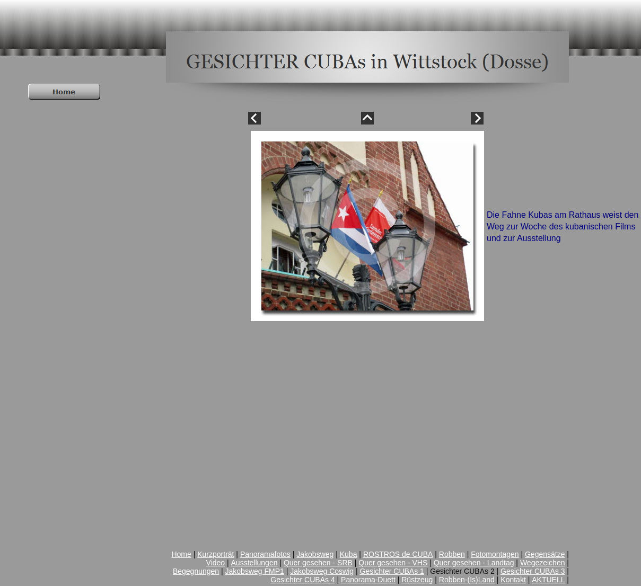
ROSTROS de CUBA (398, 554)
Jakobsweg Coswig (322, 571)
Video (215, 562)
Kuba (348, 554)
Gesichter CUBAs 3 (532, 571)
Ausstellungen (254, 562)
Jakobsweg (314, 554)
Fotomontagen (495, 554)
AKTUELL (548, 579)
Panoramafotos (265, 554)
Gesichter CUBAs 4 (302, 579)
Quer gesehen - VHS (392, 562)
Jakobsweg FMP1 (254, 571)
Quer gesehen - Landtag (474, 562)
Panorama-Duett (368, 579)
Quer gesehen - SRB (318, 562)
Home (181, 554)
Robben (452, 554)
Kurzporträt (215, 554)
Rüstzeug (417, 579)
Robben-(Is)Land (467, 579)
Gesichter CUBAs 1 (392, 571)
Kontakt (512, 579)
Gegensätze (545, 554)
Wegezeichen (542, 562)
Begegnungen (196, 571)
